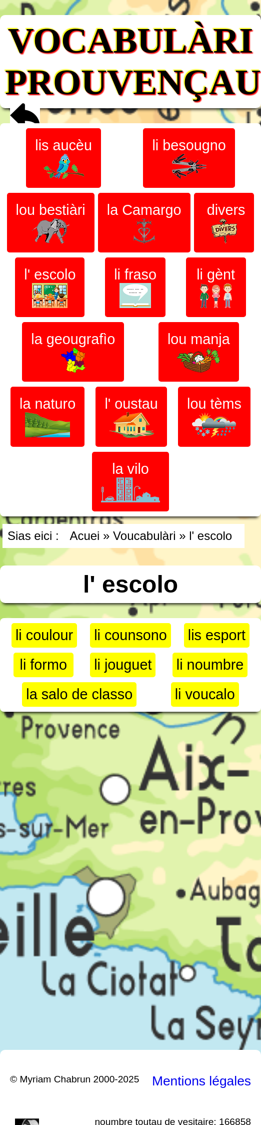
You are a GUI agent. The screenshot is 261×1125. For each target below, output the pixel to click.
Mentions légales (201, 1080)
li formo (43, 665)
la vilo (130, 481)
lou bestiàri (51, 222)
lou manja (199, 352)
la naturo (48, 416)
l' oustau (131, 417)
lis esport (217, 635)
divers (224, 222)
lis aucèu (63, 158)
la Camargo (144, 222)
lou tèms (214, 416)
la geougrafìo (73, 352)
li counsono (130, 635)
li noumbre (210, 665)
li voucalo (205, 694)
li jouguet (123, 665)
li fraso (135, 287)
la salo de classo (79, 694)
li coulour (44, 635)
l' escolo (50, 287)
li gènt (215, 287)
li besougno (189, 158)
